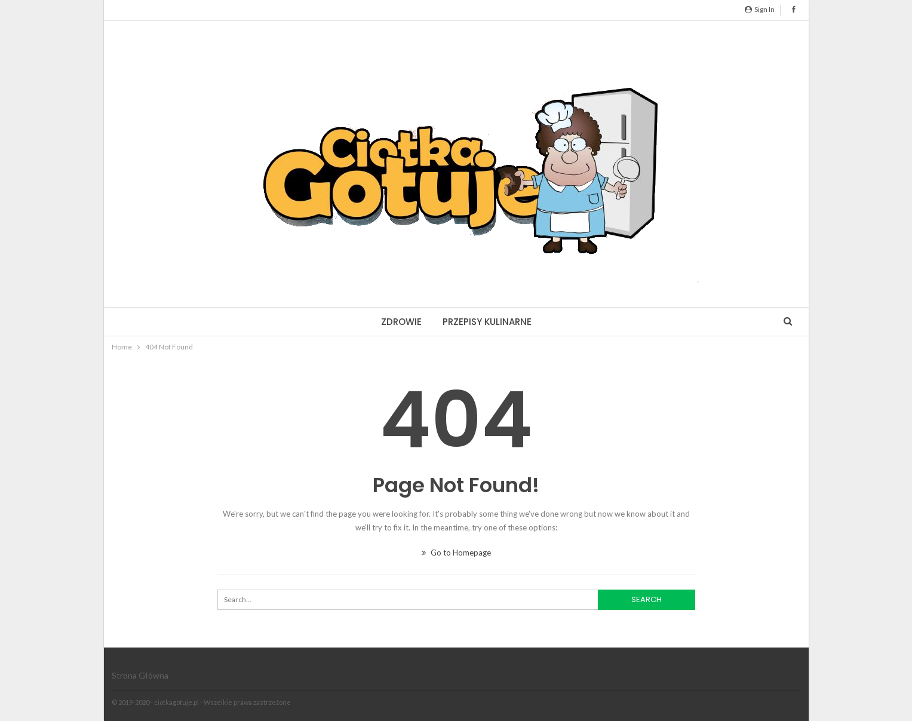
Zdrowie (401, 321)
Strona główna (140, 675)
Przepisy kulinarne (487, 321)
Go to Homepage (456, 552)
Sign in (760, 9)
